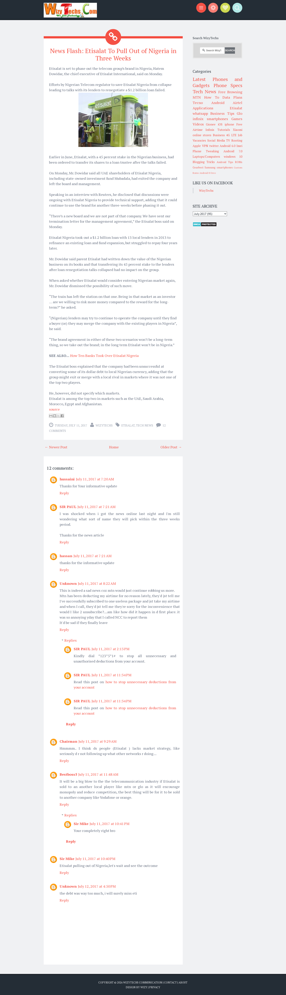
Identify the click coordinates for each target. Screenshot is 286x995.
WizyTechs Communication (142, 982)
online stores (202, 135)
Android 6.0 (227, 146)
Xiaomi (237, 130)
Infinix (210, 130)
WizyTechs (104, 425)
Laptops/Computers (206, 156)
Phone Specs (228, 85)
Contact (170, 982)
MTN (197, 97)
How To (211, 97)
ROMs (238, 162)
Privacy (154, 987)
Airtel (237, 102)
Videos (198, 124)
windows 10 (233, 156)
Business (219, 135)
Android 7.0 (232, 151)
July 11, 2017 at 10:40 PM (95, 858)
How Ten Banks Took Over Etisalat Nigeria (104, 355)
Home (114, 447)
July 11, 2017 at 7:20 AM (95, 479)
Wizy (143, 987)
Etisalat (128, 425)
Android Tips (225, 162)
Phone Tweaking (206, 151)
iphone (229, 124)
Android (217, 102)
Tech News (144, 425)
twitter (214, 146)
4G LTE (231, 135)
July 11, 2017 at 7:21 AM (96, 506)
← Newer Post (56, 447)
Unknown (68, 583)
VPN (205, 146)
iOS (220, 124)
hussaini (67, 479)
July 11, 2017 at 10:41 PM (109, 823)
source (54, 409)
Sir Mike (81, 823)
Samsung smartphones (219, 167)
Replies (70, 640)
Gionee (210, 124)
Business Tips (222, 113)
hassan (66, 555)
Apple (197, 146)
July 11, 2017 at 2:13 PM (110, 648)
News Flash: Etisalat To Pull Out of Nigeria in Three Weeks (113, 54)
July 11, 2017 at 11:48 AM (98, 774)
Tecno (198, 102)
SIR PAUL (68, 506)
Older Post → (171, 447)
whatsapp (200, 113)
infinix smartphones (210, 118)
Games (236, 118)
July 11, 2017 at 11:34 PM (111, 674)
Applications (203, 108)
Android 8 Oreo (207, 172)
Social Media (216, 140)
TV (228, 140)
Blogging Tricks (204, 162)
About (183, 982)
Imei (239, 146)
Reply (64, 493)
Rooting (236, 140)
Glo (239, 113)
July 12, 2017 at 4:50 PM (97, 886)
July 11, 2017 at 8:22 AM (97, 583)
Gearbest (198, 167)
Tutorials (223, 130)
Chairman (68, 741)
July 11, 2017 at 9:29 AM (97, 741)
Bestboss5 (68, 774)
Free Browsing (230, 91)
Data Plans (232, 97)
